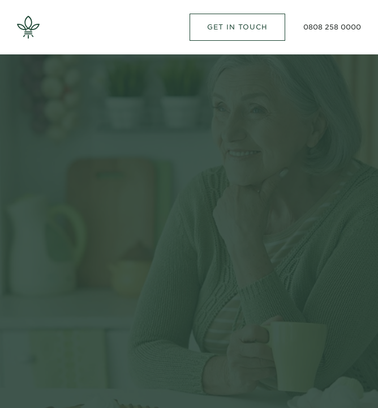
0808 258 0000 (332, 27)
